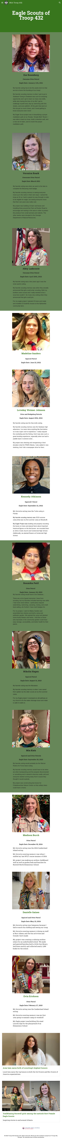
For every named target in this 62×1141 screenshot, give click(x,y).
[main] (31, 16)
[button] (2, 2)
